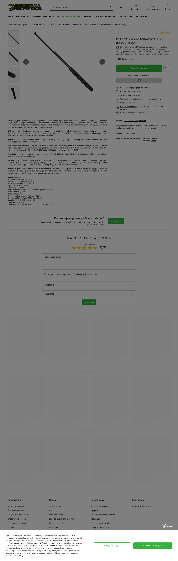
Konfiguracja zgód (112, 545)
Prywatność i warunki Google (43, 545)
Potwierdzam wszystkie (153, 545)
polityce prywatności (33, 543)
